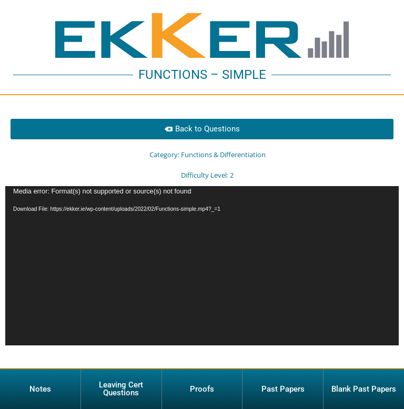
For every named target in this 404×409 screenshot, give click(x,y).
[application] (202, 279)
